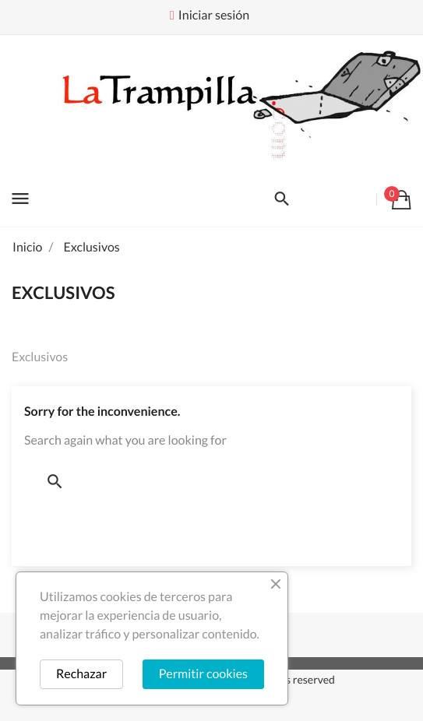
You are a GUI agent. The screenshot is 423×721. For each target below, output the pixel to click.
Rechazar (81, 673)
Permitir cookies (203, 673)
